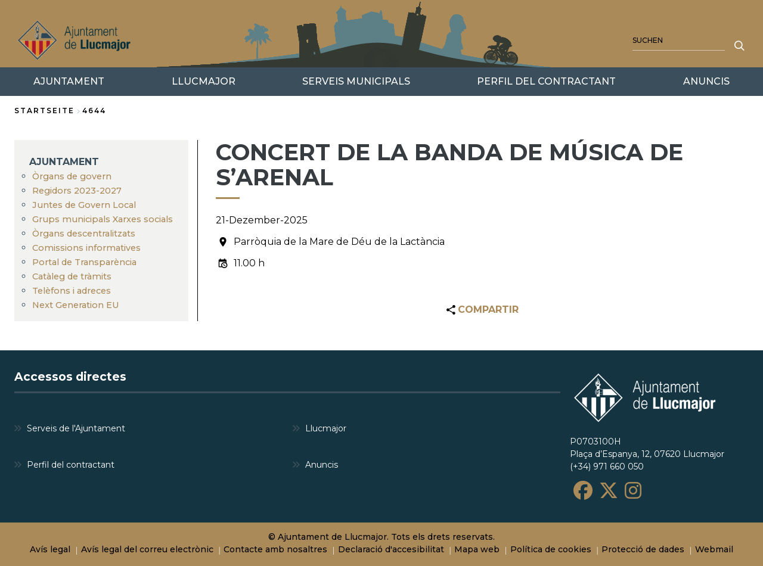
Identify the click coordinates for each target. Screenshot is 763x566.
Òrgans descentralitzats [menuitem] (83, 233)
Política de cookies (550, 549)
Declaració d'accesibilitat (391, 549)
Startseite (44, 110)
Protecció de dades (642, 549)
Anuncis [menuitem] (321, 464)
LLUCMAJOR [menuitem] (203, 81)
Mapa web (477, 549)
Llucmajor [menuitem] (325, 428)
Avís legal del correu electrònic (147, 549)
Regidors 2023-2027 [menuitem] (77, 190)
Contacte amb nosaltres (275, 549)
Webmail (714, 549)
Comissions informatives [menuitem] (86, 247)
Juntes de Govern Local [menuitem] (84, 205)
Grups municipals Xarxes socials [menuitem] (102, 219)
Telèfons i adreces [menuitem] (71, 290)
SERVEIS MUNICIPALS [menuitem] (356, 81)
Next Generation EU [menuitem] (75, 305)
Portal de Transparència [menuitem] (84, 262)
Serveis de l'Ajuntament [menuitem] (76, 428)
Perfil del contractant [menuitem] (70, 464)
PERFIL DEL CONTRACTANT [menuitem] (546, 81)
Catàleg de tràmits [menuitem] (71, 276)
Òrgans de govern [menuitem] (71, 176)
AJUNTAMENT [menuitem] (64, 161)
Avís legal (50, 549)
